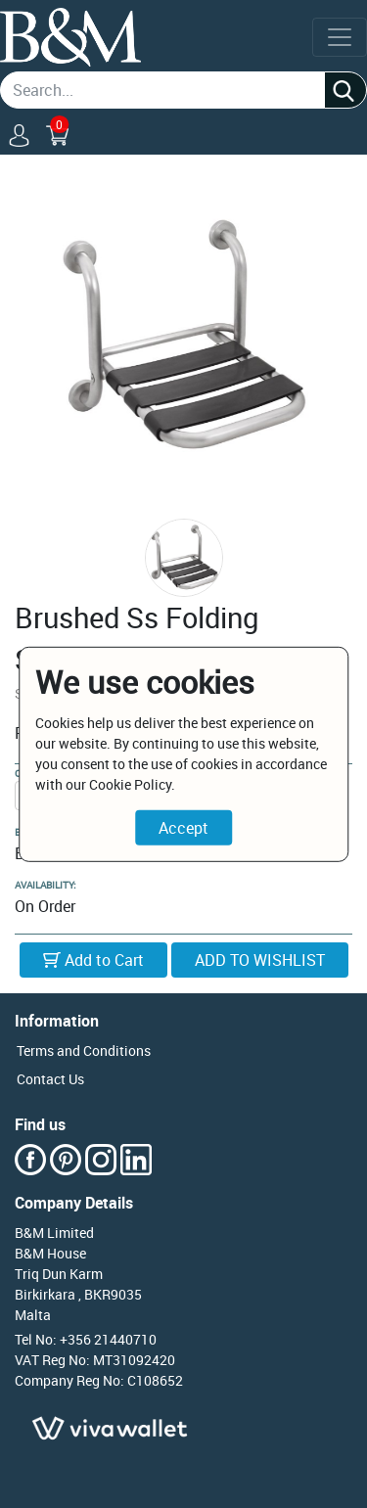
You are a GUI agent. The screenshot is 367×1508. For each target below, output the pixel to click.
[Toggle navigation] (339, 37)
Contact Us (50, 1079)
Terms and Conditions (84, 1050)
